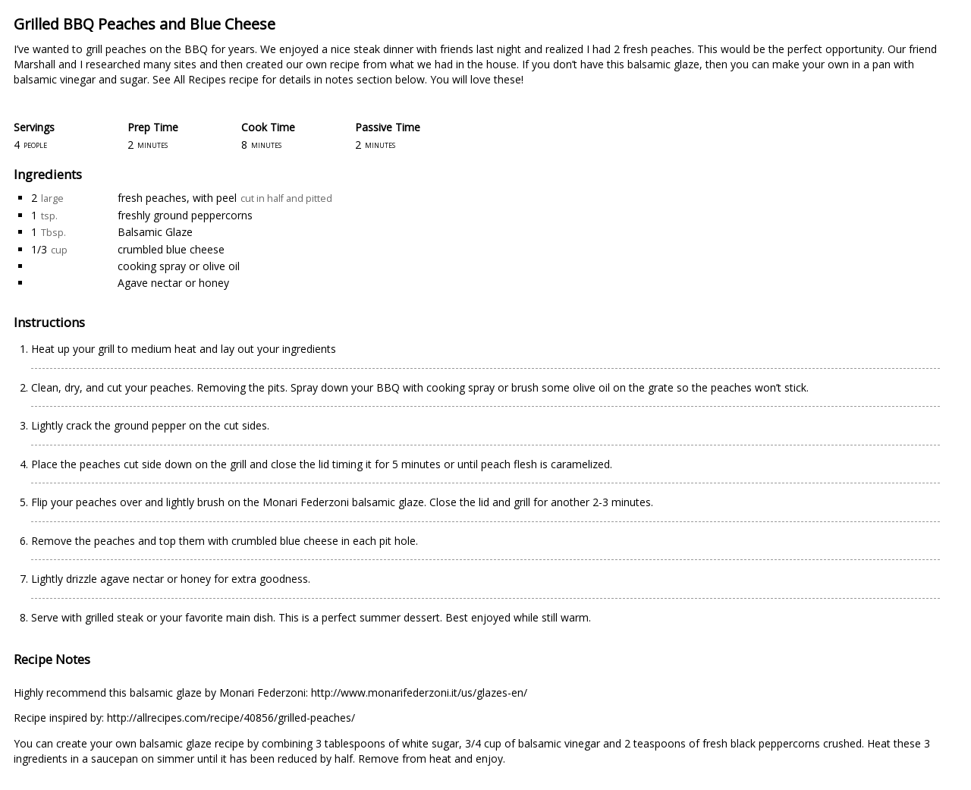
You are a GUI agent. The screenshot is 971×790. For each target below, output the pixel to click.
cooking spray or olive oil (179, 266)
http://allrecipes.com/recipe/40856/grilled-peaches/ (231, 717)
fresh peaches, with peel (177, 197)
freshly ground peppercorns (185, 215)
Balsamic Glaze (155, 232)
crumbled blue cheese (171, 249)
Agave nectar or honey (173, 282)
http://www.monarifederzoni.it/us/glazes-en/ (419, 692)
